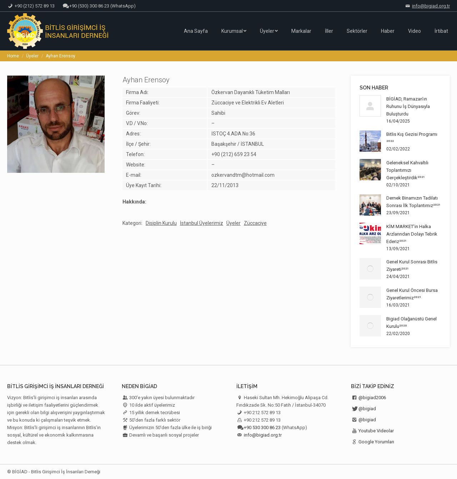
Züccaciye (255, 223)
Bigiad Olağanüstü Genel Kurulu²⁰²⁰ (411, 322)
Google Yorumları (376, 441)
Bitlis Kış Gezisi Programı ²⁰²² (411, 138)
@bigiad (367, 408)
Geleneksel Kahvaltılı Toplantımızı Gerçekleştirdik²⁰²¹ (407, 170)
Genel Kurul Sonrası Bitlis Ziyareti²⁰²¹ (411, 265)
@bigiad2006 (372, 397)
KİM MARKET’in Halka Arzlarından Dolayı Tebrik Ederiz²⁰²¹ (411, 234)
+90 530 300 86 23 (262, 427)
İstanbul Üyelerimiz (201, 223)
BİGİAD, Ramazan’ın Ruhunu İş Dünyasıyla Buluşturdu (408, 106)
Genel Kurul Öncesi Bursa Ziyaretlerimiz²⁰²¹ (412, 294)
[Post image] (370, 106)
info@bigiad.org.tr (431, 6)
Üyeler (233, 223)
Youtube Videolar (376, 430)
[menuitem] (196, 31)
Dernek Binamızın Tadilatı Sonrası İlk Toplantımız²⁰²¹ (413, 201)
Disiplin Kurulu (161, 223)
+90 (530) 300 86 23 (89, 6)
